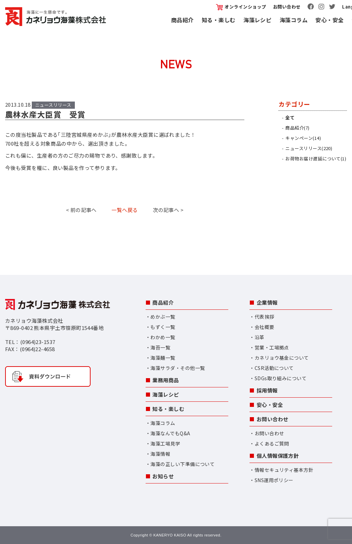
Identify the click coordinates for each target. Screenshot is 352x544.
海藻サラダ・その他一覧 (177, 367)
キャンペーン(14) (303, 138)
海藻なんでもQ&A (170, 433)
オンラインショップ (241, 6)
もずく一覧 (162, 326)
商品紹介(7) (297, 127)
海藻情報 (160, 453)
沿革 (260, 337)
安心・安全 (329, 20)
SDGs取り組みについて (281, 378)
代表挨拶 (264, 316)
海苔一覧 (160, 347)
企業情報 (267, 302)
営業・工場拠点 (272, 347)
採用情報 (267, 390)
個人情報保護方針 (278, 455)
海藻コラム (294, 20)
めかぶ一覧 (162, 316)
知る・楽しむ (218, 20)
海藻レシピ (257, 20)
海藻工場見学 (165, 443)
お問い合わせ (287, 6)
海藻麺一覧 (162, 357)
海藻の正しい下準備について (182, 464)
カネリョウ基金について (282, 357)
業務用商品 (165, 380)
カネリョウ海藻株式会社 (55, 16)
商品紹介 (182, 20)
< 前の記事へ (81, 209)
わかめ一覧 (162, 337)
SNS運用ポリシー (274, 480)
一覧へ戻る (124, 209)
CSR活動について (274, 367)
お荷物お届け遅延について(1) (315, 158)
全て (290, 117)
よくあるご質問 (272, 443)
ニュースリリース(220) (308, 148)
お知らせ (163, 476)
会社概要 (264, 326)
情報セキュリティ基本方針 (284, 469)
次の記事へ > (168, 209)
